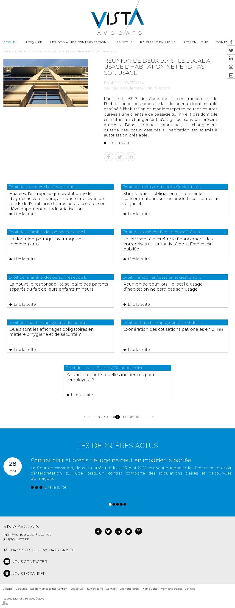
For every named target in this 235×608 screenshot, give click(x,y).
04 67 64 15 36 (61, 557)
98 (99, 424)
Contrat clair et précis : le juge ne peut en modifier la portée (111, 467)
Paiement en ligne (158, 42)
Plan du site (149, 596)
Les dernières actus (117, 453)
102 (124, 424)
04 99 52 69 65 (23, 557)
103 (130, 424)
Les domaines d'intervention (78, 42)
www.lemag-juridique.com (145, 88)
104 (136, 424)
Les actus (123, 42)
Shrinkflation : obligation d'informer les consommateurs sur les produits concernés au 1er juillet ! (173, 198)
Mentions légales (171, 596)
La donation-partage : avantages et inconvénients (58, 243)
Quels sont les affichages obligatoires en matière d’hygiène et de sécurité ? (60, 339)
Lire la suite (119, 143)
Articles (190, 596)
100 (112, 424)
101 (118, 424)
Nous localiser (28, 581)
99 (105, 424)
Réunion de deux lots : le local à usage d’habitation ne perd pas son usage (75, 51)
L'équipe (34, 42)
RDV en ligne (195, 42)
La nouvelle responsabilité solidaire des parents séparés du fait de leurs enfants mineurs (59, 292)
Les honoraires (129, 596)
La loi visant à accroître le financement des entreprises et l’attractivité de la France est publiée (173, 245)
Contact (111, 596)
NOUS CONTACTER (29, 569)
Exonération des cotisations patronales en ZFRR (164, 336)
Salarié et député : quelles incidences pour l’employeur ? (117, 383)
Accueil (10, 42)
